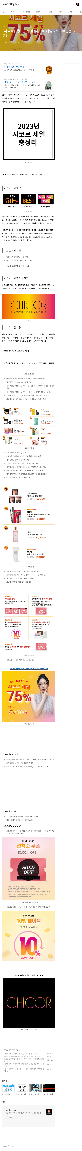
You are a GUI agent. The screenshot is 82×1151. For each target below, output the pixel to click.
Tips (60, 11)
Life (50, 11)
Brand (13, 11)
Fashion (39, 11)
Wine (70, 11)
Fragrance (26, 11)
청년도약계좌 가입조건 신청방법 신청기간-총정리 (19, 1054)
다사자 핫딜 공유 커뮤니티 (15, 67)
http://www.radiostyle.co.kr (14, 79)
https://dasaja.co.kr (11, 64)
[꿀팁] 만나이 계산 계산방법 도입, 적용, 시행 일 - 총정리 (21, 1056)
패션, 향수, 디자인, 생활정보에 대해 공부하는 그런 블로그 (23, 1113)
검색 (72, 4)
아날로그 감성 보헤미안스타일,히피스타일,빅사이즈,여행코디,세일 (22, 86)
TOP (77, 1147)
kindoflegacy (11, 4)
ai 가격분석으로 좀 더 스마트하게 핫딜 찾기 (20, 69)
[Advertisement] (28, 788)
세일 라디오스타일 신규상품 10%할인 (19, 82)
